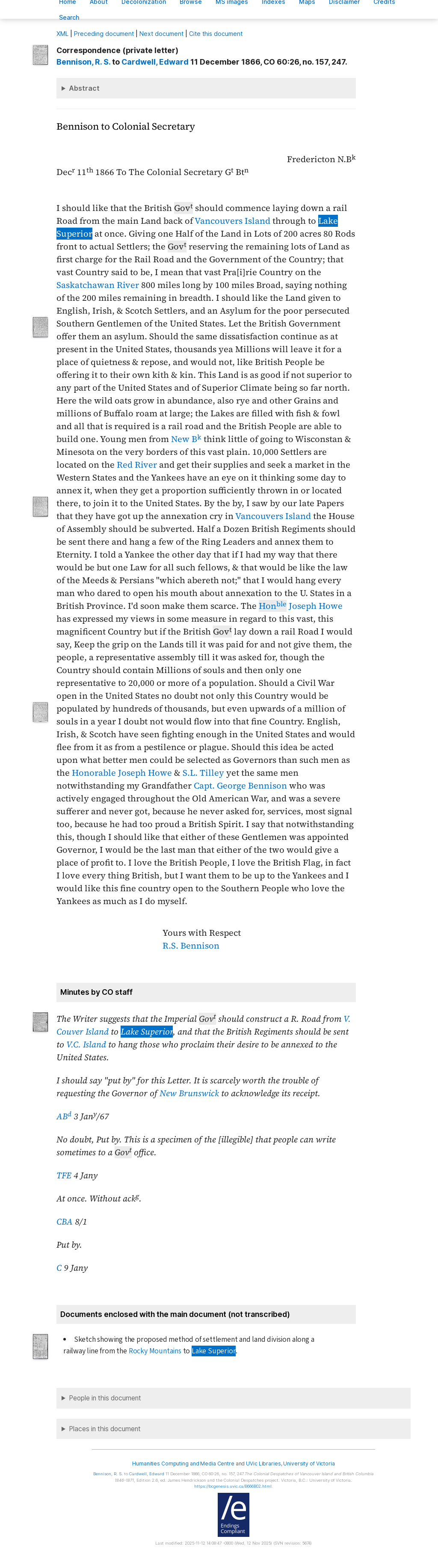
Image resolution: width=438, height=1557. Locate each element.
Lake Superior (147, 1032)
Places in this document (105, 1429)
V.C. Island (86, 1044)
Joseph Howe (301, 606)
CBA (64, 1222)
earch (69, 17)
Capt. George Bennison (240, 786)
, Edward (155, 61)
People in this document (105, 1398)
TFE (63, 1175)
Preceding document (104, 33)
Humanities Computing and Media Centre (183, 1463)
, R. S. (83, 61)
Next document (161, 33)
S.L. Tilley (203, 773)
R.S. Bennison (191, 946)
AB (63, 1116)
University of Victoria (308, 1463)
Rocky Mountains (155, 1351)
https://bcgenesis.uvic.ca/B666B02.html (233, 1486)
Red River (137, 465)
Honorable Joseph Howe (122, 773)
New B (186, 439)
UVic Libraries (263, 1463)
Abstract (84, 88)
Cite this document (216, 33)
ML (62, 33)
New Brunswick (189, 1093)
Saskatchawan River (97, 285)
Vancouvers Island (232, 221)
